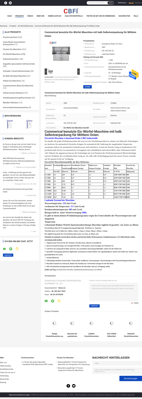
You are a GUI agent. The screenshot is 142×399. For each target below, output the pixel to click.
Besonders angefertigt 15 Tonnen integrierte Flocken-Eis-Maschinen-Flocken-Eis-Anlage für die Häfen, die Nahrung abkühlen (71, 369)
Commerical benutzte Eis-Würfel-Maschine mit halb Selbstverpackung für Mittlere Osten (61, 79)
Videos (30, 16)
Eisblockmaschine (10, 59)
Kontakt (87, 87)
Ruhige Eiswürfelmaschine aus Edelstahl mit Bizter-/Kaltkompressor (54, 335)
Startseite (3, 26)
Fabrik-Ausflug (54, 16)
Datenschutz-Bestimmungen (19, 395)
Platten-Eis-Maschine (12, 81)
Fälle (136, 16)
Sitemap (3, 382)
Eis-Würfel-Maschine (25, 26)
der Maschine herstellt (64, 270)
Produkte (19, 16)
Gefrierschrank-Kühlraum (13, 93)
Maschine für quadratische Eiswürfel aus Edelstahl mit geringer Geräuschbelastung (72, 335)
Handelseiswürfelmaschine (84, 270)
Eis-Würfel (98, 270)
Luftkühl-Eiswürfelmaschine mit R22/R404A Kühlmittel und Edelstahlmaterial (91, 335)
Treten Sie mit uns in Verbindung (100, 16)
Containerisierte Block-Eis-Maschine (18, 86)
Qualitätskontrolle (74, 16)
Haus (9, 16)
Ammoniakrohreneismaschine (15, 107)
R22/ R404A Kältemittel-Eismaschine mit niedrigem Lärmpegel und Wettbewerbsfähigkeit (112, 335)
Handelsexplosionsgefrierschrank (17, 98)
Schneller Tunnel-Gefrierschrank (16, 71)
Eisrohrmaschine (10, 37)
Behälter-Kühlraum (10, 102)
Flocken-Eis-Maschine (12, 49)
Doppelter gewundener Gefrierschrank (19, 64)
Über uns (40, 16)
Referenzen (122, 3)
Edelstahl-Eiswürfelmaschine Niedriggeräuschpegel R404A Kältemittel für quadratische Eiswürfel (131, 335)
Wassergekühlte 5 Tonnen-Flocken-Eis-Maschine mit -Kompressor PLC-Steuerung (74, 363)
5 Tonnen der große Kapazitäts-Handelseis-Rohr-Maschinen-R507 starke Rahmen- (37, 363)
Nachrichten (124, 16)
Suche (111, 3)
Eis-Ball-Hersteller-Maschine (15, 76)
